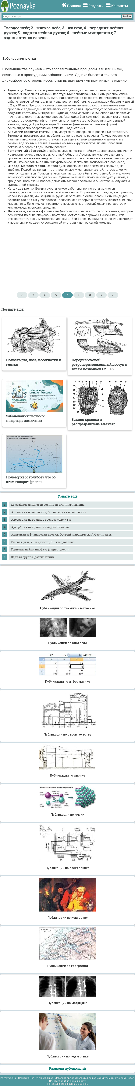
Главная (74, 6)
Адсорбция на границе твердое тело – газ (41, 519)
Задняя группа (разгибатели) (32, 557)
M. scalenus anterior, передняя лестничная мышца (47, 504)
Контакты (119, 6)
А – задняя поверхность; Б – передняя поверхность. (49, 512)
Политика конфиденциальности (67, 1081)
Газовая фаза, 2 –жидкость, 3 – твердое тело (42, 542)
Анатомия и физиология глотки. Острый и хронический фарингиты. (61, 534)
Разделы (95, 6)
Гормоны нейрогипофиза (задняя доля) (40, 549)
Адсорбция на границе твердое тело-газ (40, 527)
